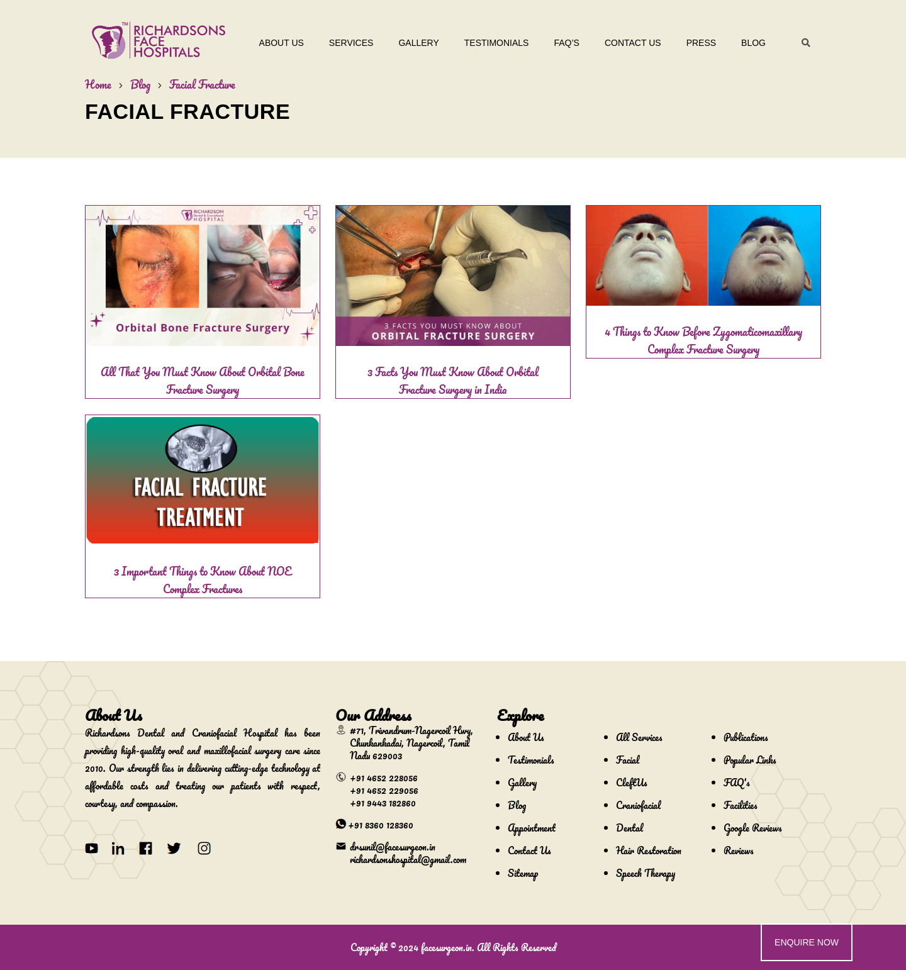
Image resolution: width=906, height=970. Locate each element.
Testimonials (496, 43)
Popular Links (750, 759)
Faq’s (566, 43)
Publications (746, 737)
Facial (627, 759)
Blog (753, 43)
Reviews (739, 850)
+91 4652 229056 (384, 790)
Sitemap (523, 873)
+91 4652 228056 (384, 777)
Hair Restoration (648, 850)
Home (98, 84)
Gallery (418, 43)
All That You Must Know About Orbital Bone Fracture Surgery (203, 380)
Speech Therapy (645, 873)
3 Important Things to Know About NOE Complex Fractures (202, 580)
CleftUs (631, 782)
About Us (281, 43)
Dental (629, 827)
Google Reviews (753, 827)
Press (701, 43)
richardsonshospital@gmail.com (408, 859)
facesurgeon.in (446, 947)
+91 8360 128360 (380, 824)
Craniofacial (638, 805)
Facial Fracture (202, 84)
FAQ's (737, 782)
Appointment (532, 827)
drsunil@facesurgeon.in (392, 846)
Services (351, 43)
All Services (639, 737)
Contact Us (633, 43)
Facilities (741, 805)
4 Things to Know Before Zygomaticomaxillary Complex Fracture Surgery (703, 340)
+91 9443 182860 (383, 802)
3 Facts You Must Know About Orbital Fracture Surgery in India (453, 380)
